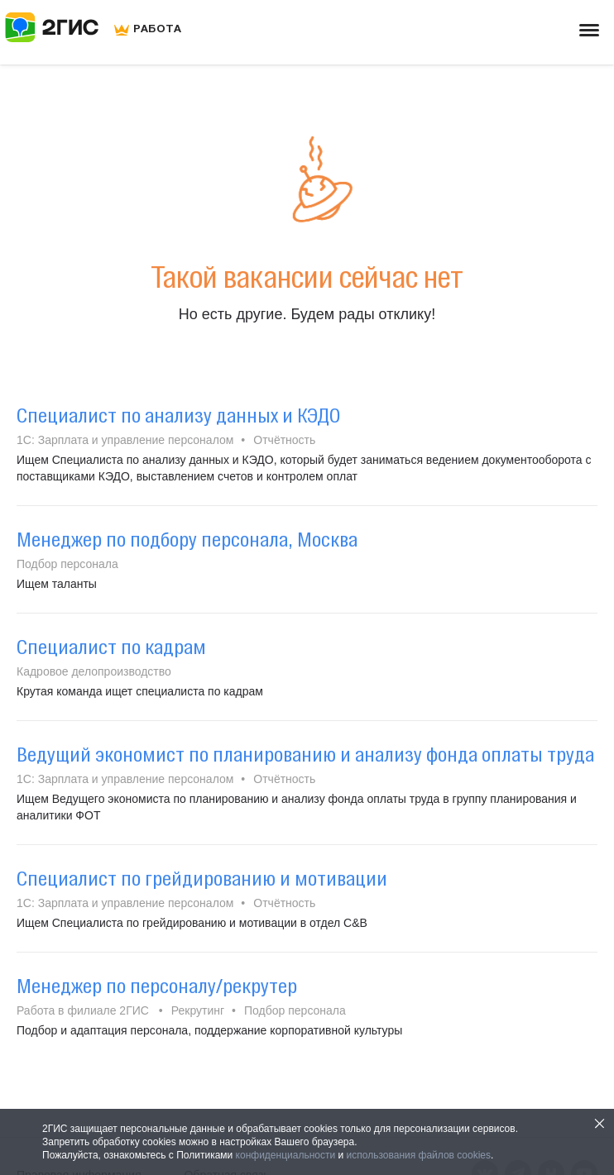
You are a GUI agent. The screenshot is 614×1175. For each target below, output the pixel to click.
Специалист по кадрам (111, 646)
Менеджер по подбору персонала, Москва (187, 539)
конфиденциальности (286, 1155)
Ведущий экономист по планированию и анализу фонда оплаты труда (305, 754)
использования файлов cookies (419, 1155)
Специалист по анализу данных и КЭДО (178, 415)
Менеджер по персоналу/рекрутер (157, 985)
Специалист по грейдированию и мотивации (202, 878)
